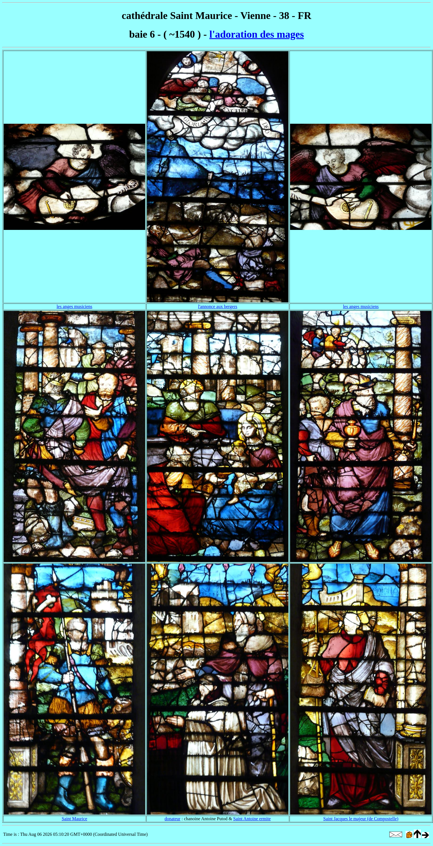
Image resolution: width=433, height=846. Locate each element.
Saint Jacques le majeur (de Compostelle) (360, 818)
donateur (172, 818)
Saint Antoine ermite (252, 818)
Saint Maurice (74, 818)
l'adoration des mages (256, 34)
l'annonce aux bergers (217, 306)
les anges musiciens (74, 306)
